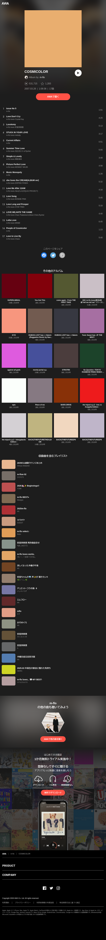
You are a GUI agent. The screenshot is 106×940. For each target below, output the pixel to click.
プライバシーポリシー (23, 903)
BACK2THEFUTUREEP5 (92, 440)
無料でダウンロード (52, 793)
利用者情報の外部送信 (45, 903)
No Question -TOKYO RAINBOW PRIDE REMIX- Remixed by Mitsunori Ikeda (92, 372)
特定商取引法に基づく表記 (70, 903)
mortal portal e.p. (40, 370)
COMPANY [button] (9, 875)
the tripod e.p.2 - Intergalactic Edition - (14, 441)
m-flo (42, 77)
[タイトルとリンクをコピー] (62, 255)
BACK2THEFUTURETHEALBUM (40, 441)
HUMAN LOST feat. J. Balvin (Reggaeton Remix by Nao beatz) (40, 337)
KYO (14, 335)
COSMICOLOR (24, 854)
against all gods (13, 370)
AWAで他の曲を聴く (53, 739)
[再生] (78, 73)
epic (14, 405)
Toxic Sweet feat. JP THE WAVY (92, 336)
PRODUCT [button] (8, 865)
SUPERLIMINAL (13, 300)
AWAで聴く (53, 96)
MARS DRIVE (66, 405)
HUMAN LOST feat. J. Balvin (66, 335)
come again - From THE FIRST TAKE (66, 301)
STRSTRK (66, 370)
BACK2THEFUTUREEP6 (66, 440)
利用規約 (5, 903)
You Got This (40, 300)
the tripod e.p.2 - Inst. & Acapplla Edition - (92, 406)
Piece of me (40, 405)
